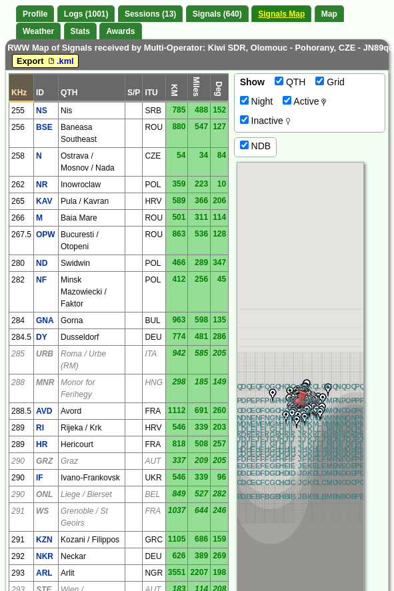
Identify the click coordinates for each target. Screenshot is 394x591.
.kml (60, 61)
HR (41, 444)
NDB (255, 146)
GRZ (44, 461)
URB (44, 353)
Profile (35, 14)
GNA (45, 320)
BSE (44, 127)
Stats (80, 31)
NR (41, 184)
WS (42, 511)
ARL (44, 573)
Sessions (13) (150, 14)
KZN (44, 539)
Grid (329, 82)
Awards (120, 31)
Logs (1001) (86, 14)
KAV (44, 201)
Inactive (265, 120)
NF (41, 280)
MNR (45, 382)
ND (41, 263)
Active (304, 101)
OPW (45, 234)
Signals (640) (217, 14)
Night (256, 101)
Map (329, 14)
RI (40, 427)
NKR (44, 556)
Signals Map (281, 14)
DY (41, 337)
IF (39, 477)
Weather (38, 31)
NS (41, 110)
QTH (290, 82)
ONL (44, 494)
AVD (44, 411)
